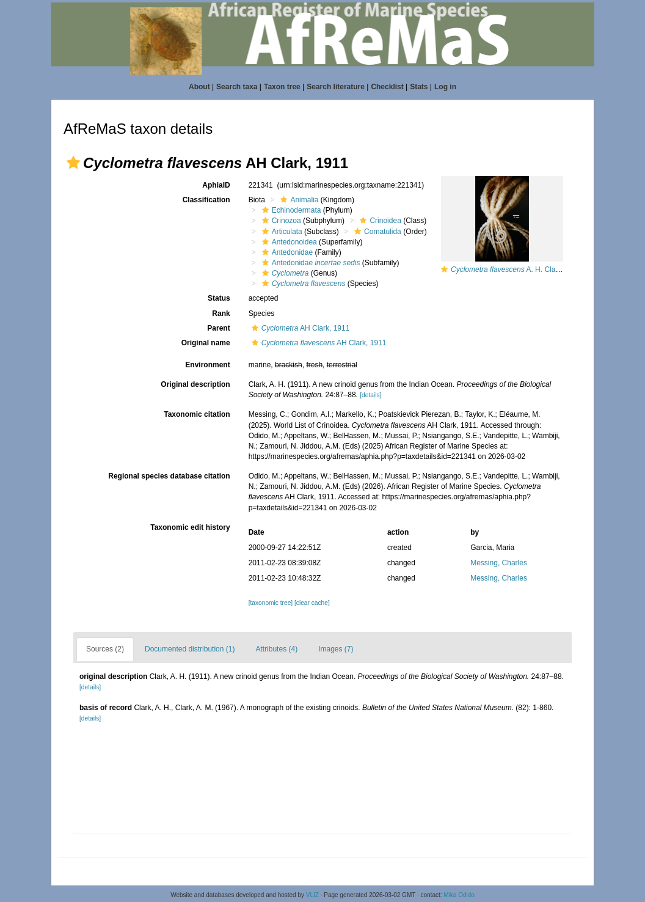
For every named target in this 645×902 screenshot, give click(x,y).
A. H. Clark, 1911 (516, 269)
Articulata (280, 231)
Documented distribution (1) (190, 649)
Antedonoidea (288, 242)
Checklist (387, 86)
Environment (207, 365)
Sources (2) (105, 649)
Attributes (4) (276, 649)
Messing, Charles (498, 563)
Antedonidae (286, 252)
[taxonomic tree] (271, 603)
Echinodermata (290, 210)
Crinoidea (379, 220)
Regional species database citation (169, 476)
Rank (221, 313)
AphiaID (216, 185)
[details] (370, 395)
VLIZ (312, 895)
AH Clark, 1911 (299, 328)
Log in (445, 86)
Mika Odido (459, 895)
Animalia (297, 200)
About (199, 86)
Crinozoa (280, 220)
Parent (218, 328)
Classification (206, 200)
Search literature (336, 86)
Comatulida (376, 231)
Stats (419, 86)
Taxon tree (282, 86)
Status (219, 298)
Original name (205, 343)
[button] (73, 162)
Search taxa (236, 86)
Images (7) (335, 649)
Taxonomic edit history (190, 527)
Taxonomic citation (197, 414)
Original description (195, 384)
